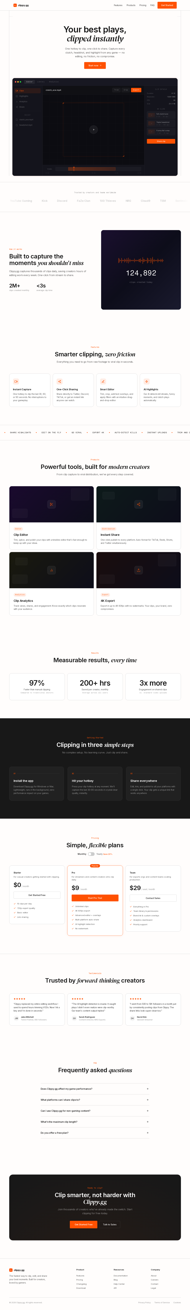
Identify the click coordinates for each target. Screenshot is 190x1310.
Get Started (167, 5)
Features (118, 5)
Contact (154, 1284)
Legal (153, 1288)
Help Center (119, 1284)
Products (131, 5)
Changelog (81, 1284)
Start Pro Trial (95, 898)
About (153, 1275)
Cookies (177, 1302)
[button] (91, 856)
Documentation (121, 1275)
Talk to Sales (109, 1225)
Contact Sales (153, 898)
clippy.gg (21, 5)
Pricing (143, 5)
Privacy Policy (144, 1302)
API (115, 1288)
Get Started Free (36, 895)
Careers (154, 1280)
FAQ (152, 5)
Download (81, 1288)
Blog (116, 1280)
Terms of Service (162, 1302)
